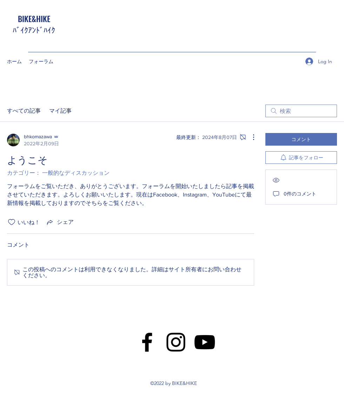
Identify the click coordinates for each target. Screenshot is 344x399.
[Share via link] (60, 222)
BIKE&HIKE (34, 18)
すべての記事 (24, 110)
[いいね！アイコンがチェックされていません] (11, 222)
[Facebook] (147, 342)
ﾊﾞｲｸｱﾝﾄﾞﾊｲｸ (34, 29)
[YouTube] (204, 342)
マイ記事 (60, 110)
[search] (301, 111)
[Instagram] (175, 342)
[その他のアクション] (250, 137)
